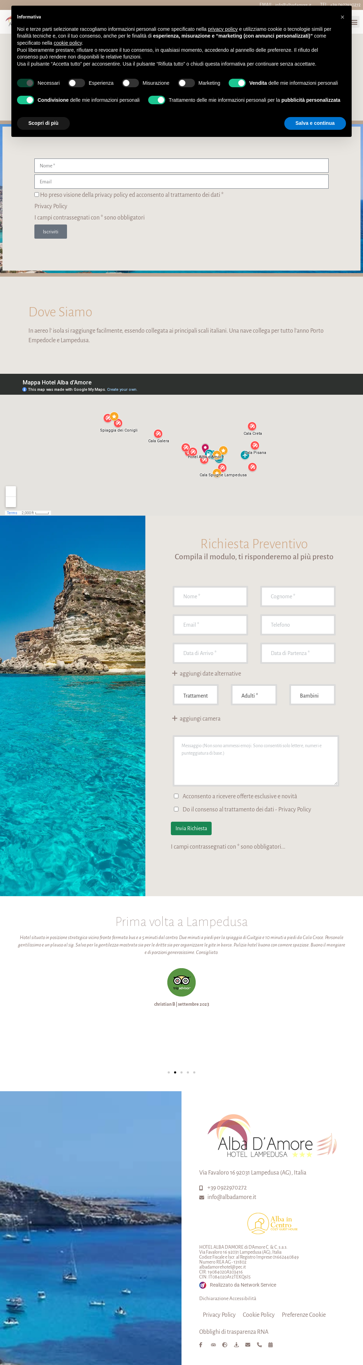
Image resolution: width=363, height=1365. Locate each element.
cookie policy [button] (68, 43)
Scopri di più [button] (43, 123)
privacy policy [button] (223, 29)
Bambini (312, 694)
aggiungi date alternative (206, 674)
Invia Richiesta (191, 828)
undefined (196, 694)
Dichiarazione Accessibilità (227, 1298)
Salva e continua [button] (315, 123)
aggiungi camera (196, 719)
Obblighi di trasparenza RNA (233, 1332)
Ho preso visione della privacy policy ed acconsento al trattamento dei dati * (132, 195)
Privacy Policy (50, 206)
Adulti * (254, 694)
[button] (169, 1072)
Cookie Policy (259, 1315)
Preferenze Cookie (304, 1315)
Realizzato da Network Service (243, 1285)
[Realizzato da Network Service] (202, 1285)
